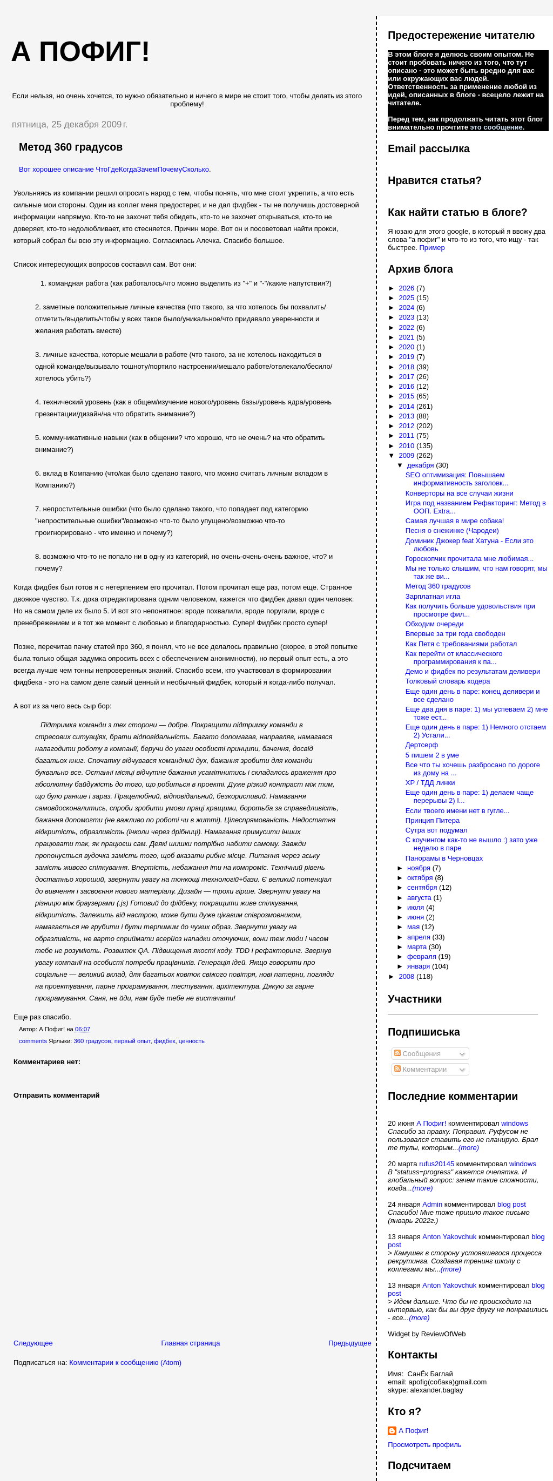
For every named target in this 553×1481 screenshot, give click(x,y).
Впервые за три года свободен (455, 634)
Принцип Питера (433, 820)
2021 (407, 337)
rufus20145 (436, 1164)
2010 (407, 446)
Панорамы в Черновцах (444, 858)
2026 (407, 288)
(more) (468, 1148)
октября (421, 878)
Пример (431, 248)
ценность (192, 1041)
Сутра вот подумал (437, 830)
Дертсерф (422, 745)
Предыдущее (350, 1343)
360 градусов (92, 1041)
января (419, 966)
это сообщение (496, 127)
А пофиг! (80, 51)
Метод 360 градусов (71, 147)
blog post (511, 1204)
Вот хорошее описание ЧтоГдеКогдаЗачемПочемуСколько (114, 169)
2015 (407, 396)
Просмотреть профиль (424, 1445)
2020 (407, 347)
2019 (407, 357)
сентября (423, 887)
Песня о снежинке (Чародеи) (452, 530)
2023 (407, 317)
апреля (420, 937)
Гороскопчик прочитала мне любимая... (470, 558)
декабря (421, 465)
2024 (407, 307)
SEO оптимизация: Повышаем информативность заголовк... (457, 479)
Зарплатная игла (433, 596)
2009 (407, 455)
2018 (407, 367)
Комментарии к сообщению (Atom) (125, 1362)
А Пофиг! (431, 1123)
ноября (420, 868)
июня (416, 917)
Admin (432, 1204)
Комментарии (420, 1069)
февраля (423, 956)
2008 (407, 976)
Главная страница (190, 1343)
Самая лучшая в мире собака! (455, 521)
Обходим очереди (435, 624)
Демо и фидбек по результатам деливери (473, 671)
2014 (407, 406)
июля (416, 907)
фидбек (165, 1041)
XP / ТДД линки (430, 783)
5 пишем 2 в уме (432, 755)
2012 (407, 426)
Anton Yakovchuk (449, 1237)
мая (414, 927)
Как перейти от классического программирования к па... (454, 658)
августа (420, 898)
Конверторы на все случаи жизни (460, 493)
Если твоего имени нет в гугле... (458, 811)
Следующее (33, 1343)
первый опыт (132, 1041)
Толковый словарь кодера (448, 681)
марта (418, 947)
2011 (407, 435)
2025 (407, 298)
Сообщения (417, 1054)
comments (33, 1041)
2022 (407, 327)
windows (514, 1123)
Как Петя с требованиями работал (461, 644)
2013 (407, 416)
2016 (407, 386)
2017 (407, 377)
